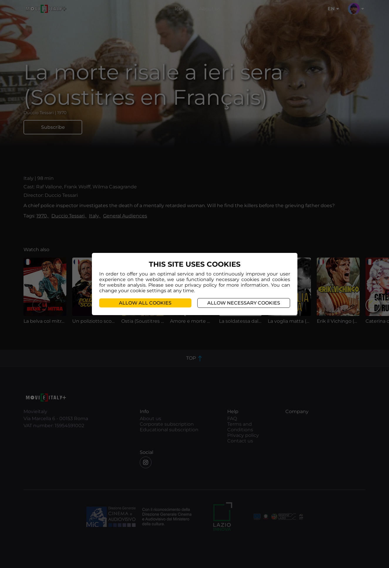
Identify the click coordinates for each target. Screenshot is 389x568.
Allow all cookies (145, 303)
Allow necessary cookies (243, 303)
